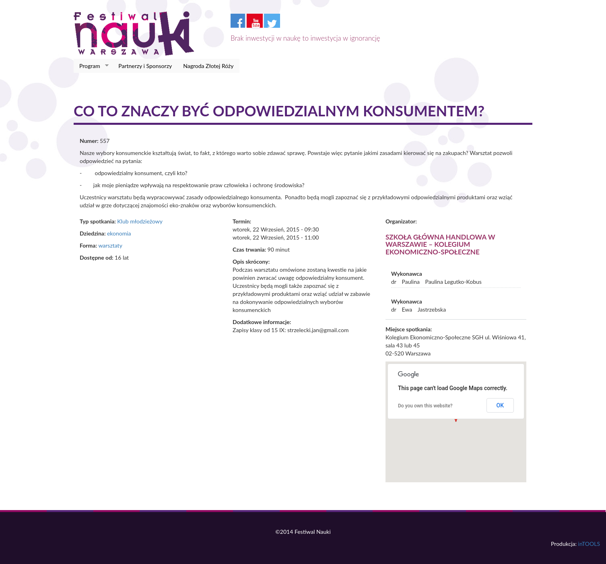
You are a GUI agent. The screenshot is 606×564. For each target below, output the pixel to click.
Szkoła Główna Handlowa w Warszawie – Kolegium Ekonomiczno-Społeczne (440, 244)
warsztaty (110, 245)
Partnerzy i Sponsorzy (145, 65)
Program (91, 66)
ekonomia (119, 233)
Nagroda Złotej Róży (208, 65)
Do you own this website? (425, 406)
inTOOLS (589, 543)
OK (500, 405)
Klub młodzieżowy (140, 221)
